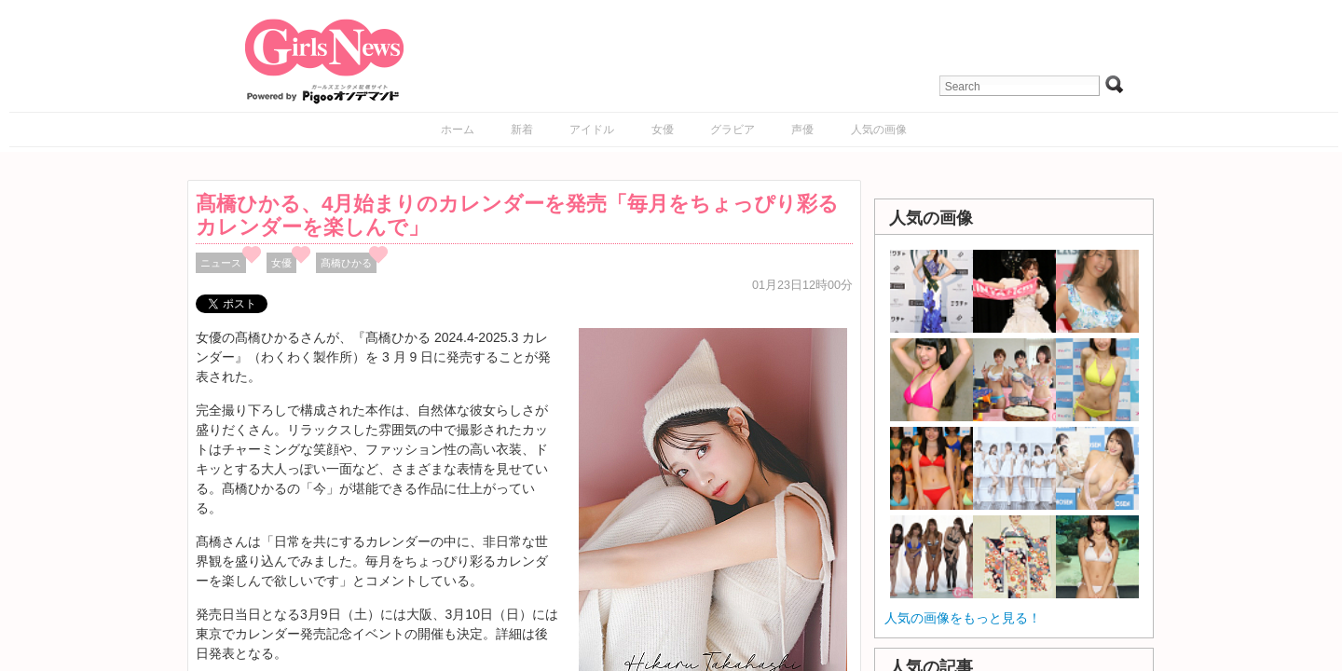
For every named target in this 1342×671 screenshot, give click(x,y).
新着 (522, 129)
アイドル (591, 129)
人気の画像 (879, 129)
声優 (802, 129)
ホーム (457, 129)
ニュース (220, 262)
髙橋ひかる (346, 262)
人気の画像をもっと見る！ (962, 617)
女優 (662, 129)
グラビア (732, 129)
